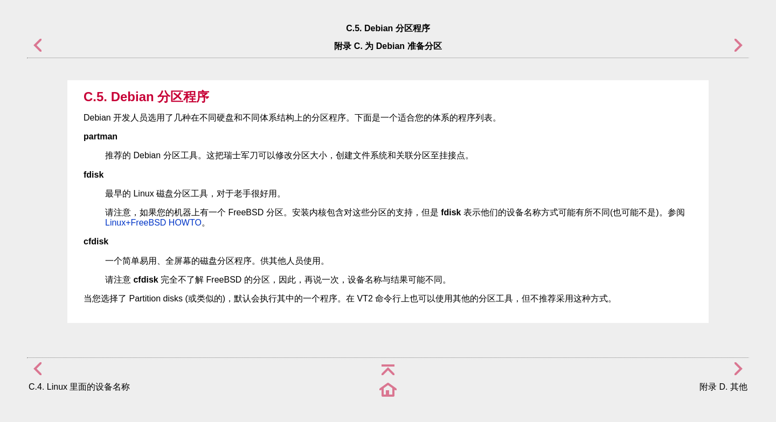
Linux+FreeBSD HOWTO (153, 222)
